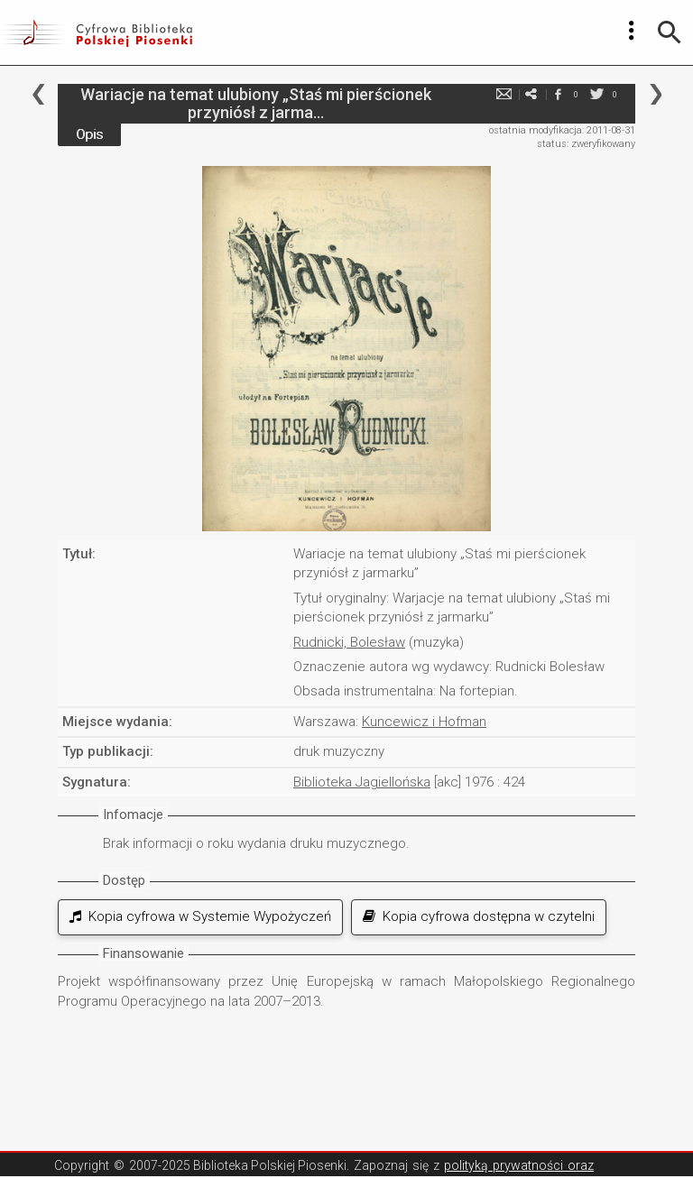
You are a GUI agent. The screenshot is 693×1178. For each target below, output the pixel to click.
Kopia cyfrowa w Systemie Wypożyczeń (200, 916)
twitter (596, 94)
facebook (558, 94)
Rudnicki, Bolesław (349, 642)
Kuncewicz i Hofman (424, 721)
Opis (89, 134)
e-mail (503, 94)
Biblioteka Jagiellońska (361, 782)
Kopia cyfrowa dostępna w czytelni (479, 916)
